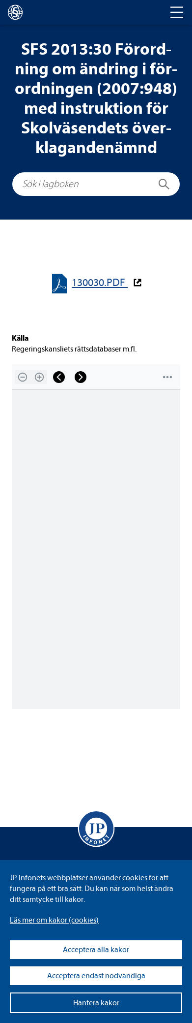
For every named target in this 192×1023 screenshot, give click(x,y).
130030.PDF (100, 283)
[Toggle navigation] (177, 12)
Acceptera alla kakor (96, 949)
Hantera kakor (96, 1002)
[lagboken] (15, 12)
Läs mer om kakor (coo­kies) (54, 920)
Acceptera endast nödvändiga (96, 975)
